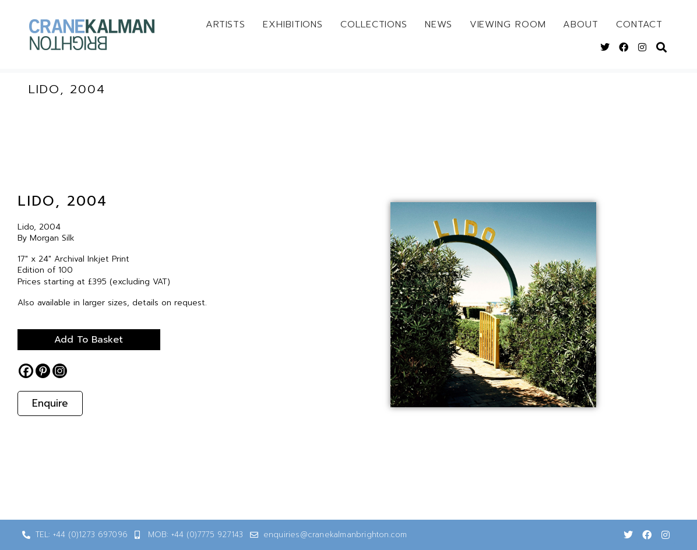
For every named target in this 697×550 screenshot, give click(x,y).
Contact (639, 24)
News (438, 24)
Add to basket (87, 340)
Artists (225, 24)
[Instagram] (59, 371)
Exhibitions (293, 24)
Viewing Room (508, 24)
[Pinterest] (43, 371)
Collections (373, 24)
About (581, 24)
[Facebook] (26, 371)
